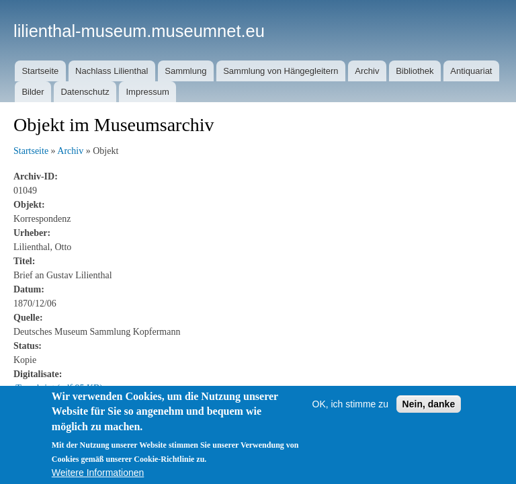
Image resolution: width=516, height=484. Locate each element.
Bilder (33, 92)
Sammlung (185, 71)
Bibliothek (414, 71)
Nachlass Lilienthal (111, 71)
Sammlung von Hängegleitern (280, 71)
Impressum (147, 92)
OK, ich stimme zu (350, 404)
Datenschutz (84, 92)
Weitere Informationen (98, 472)
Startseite (40, 71)
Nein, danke (429, 404)
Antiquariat (471, 71)
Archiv (367, 71)
